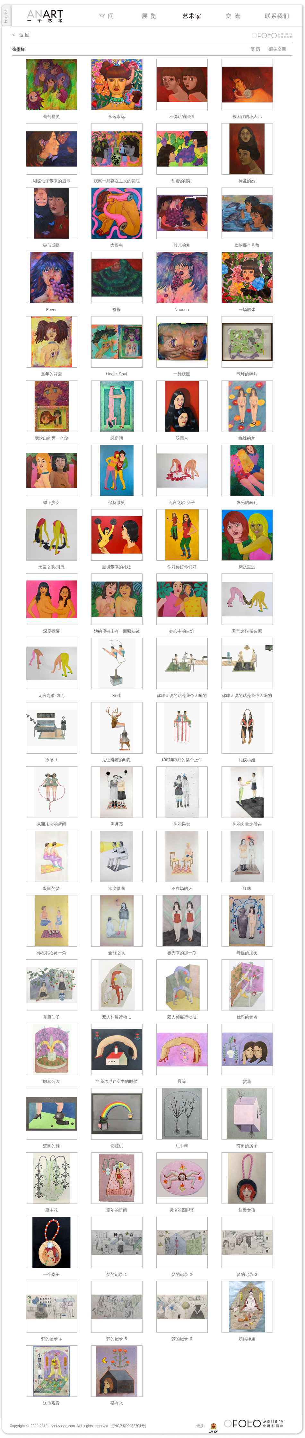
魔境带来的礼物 (116, 566)
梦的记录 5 (116, 1338)
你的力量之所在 (247, 824)
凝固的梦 (51, 888)
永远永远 (116, 116)
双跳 (116, 695)
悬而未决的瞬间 (51, 824)
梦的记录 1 (116, 1274)
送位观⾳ (51, 1403)
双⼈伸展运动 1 (116, 1017)
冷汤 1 (51, 759)
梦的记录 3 (247, 1274)
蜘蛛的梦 (247, 438)
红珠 (247, 888)
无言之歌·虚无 (51, 695)
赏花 (247, 1081)
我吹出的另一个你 (51, 438)
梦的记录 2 (181, 1274)
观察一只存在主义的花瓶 (117, 181)
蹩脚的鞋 (51, 1145)
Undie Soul (116, 373)
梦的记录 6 (181, 1338)
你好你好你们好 (181, 566)
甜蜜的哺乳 (181, 181)
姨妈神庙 (247, 1338)
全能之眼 (116, 952)
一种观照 (181, 373)
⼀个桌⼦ (51, 1274)
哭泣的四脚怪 (181, 1210)
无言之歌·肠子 (182, 502)
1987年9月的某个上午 (181, 759)
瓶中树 (182, 1145)
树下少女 (51, 502)
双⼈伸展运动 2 (181, 1017)
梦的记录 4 (51, 1338)
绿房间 (116, 438)
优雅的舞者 (247, 1017)
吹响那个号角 (246, 245)
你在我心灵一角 (51, 952)
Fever (51, 309)
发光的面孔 (247, 502)
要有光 (116, 1403)
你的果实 (181, 824)
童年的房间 (116, 1210)
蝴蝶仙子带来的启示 (51, 181)
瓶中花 (51, 1210)
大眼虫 (116, 245)
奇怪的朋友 (247, 952)
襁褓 (116, 309)
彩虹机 (116, 1145)
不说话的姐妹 (181, 116)
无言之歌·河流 (51, 566)
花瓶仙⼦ (51, 1017)
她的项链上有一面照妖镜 (117, 631)
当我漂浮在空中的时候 (116, 1081)
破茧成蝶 (51, 245)
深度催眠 (116, 888)
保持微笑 (116, 502)
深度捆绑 (51, 631)
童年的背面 (51, 373)
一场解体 (247, 309)
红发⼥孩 (247, 1210)
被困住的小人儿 (247, 116)
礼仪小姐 (247, 759)
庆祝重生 (247, 566)
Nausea (182, 309)
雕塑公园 (51, 1081)
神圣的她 (247, 181)
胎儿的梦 (181, 245)
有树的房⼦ (247, 1145)
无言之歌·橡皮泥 (247, 631)
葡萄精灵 (51, 116)
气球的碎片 (247, 373)
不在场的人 (181, 888)
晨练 (182, 1081)
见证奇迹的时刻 (116, 759)
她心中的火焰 (181, 631)
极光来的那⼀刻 (181, 952)
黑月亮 (116, 824)
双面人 (182, 438)
